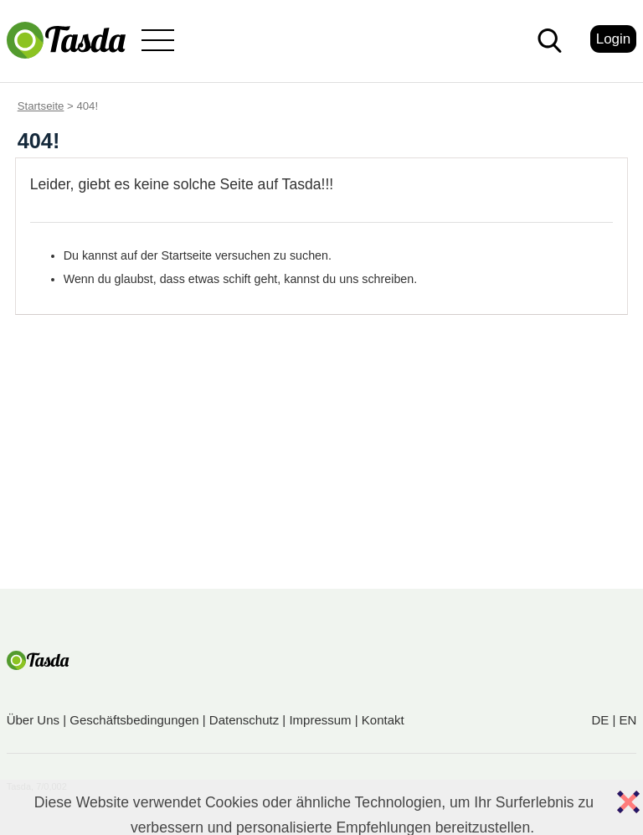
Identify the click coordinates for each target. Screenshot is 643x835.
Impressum (320, 720)
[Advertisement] (321, 463)
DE (600, 720)
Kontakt (383, 720)
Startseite (41, 106)
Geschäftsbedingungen (133, 720)
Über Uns (33, 720)
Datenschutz (244, 720)
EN (627, 720)
